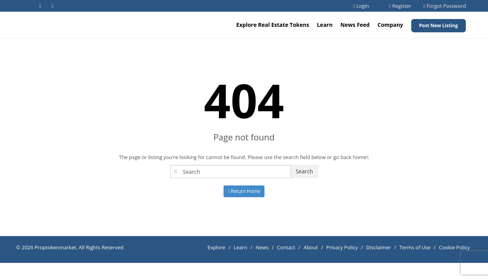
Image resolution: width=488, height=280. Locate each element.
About (310, 247)
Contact (286, 247)
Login (361, 5)
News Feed (355, 24)
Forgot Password (444, 5)
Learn (325, 24)
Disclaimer (378, 247)
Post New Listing (438, 25)
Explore (217, 247)
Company (390, 24)
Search (304, 171)
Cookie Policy (454, 247)
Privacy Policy (342, 247)
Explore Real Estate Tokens (272, 24)
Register (400, 5)
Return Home (244, 191)
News (261, 247)
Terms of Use (414, 247)
